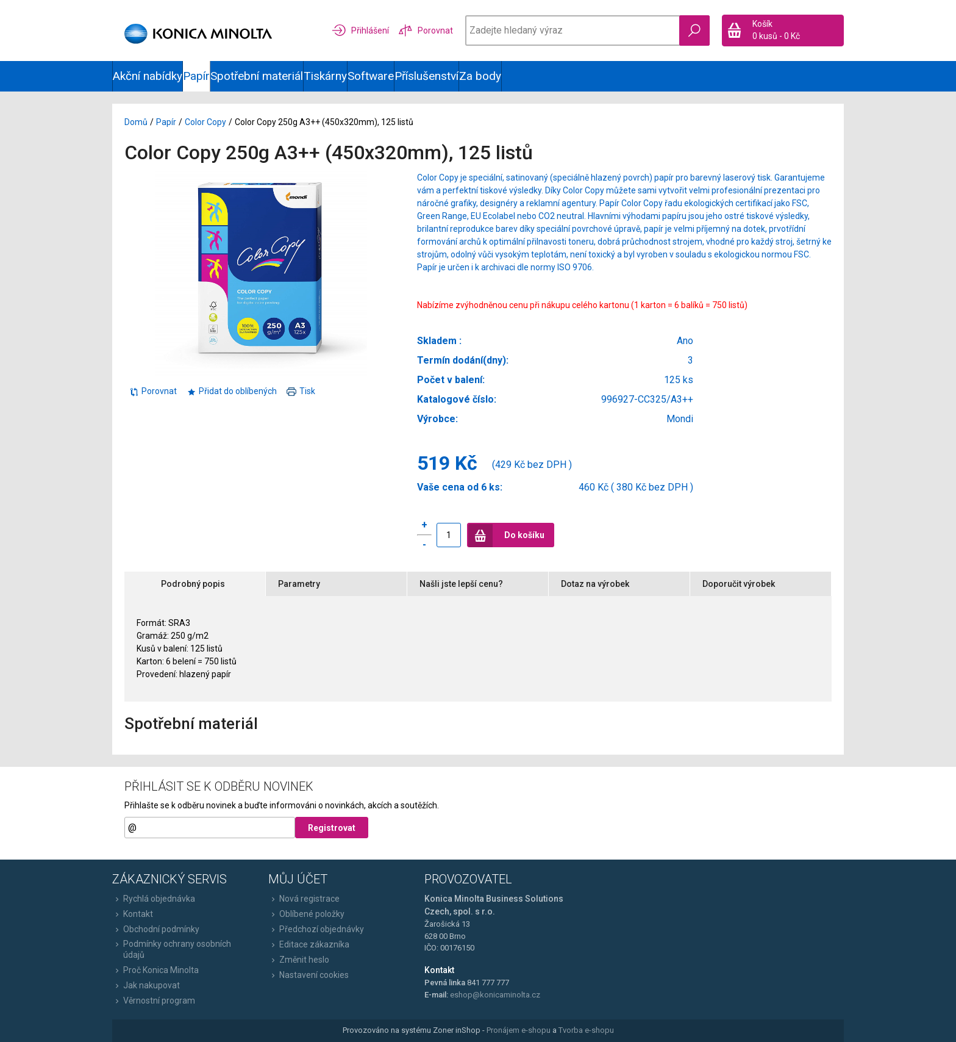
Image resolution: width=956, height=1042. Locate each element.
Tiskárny (325, 76)
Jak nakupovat (146, 985)
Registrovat (331, 828)
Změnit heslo (298, 960)
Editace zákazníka (308, 944)
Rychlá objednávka (153, 899)
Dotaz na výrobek (595, 584)
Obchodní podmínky (155, 929)
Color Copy (205, 122)
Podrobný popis (193, 584)
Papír (196, 76)
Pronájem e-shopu (519, 1030)
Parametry (299, 584)
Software (371, 76)
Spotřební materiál (256, 76)
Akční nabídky (147, 76)
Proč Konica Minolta (155, 970)
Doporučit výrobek (738, 584)
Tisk (301, 391)
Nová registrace (304, 899)
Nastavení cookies (308, 975)
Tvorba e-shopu (586, 1030)
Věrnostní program (153, 1000)
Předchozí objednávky (316, 929)
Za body (480, 76)
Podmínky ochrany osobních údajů (171, 949)
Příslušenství (426, 76)
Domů (136, 122)
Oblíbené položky (306, 914)
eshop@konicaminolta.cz (495, 994)
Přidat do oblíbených (232, 391)
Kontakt (132, 914)
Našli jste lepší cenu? (461, 584)
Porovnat (153, 391)
